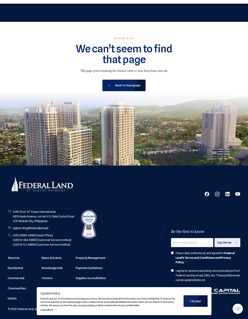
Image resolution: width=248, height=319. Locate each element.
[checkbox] (172, 253)
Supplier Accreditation (91, 278)
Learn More (49, 310)
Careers (47, 278)
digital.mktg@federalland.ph (30, 228)
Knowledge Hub (52, 268)
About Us (14, 258)
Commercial (16, 278)
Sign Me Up (227, 242)
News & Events (52, 258)
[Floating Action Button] (238, 309)
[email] (192, 242)
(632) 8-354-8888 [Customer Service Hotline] (42, 240)
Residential (15, 268)
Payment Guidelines (89, 268)
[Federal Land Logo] (42, 185)
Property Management (90, 258)
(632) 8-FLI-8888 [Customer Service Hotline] (41, 244)
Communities (17, 288)
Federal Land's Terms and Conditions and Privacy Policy (205, 257)
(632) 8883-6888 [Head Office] (33, 235)
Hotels (12, 298)
